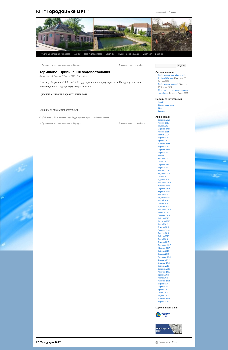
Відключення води (62, 117)
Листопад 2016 (164, 257)
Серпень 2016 (164, 263)
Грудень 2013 (163, 296)
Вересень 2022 (164, 147)
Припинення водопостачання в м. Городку (60, 65)
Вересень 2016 (164, 260)
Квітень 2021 (163, 170)
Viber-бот (147, 54)
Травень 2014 (163, 290)
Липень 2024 (163, 132)
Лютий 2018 (163, 239)
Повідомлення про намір (168, 84)
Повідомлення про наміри (132, 65)
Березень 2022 (164, 158)
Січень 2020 (163, 203)
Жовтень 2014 (164, 281)
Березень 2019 (164, 221)
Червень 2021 (163, 167)
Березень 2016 (164, 269)
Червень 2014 (163, 287)
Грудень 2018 (163, 227)
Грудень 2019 (163, 206)
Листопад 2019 (164, 209)
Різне (160, 108)
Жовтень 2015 (164, 272)
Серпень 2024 (164, 129)
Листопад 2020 (164, 182)
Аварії (160, 102)
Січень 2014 (163, 293)
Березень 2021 (164, 173)
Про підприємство (93, 54)
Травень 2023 (163, 141)
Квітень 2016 (163, 266)
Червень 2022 (163, 152)
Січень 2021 (163, 176)
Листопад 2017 (164, 245)
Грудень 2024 (163, 126)
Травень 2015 (163, 275)
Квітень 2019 (163, 218)
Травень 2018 (163, 233)
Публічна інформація (128, 54)
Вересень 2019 (164, 212)
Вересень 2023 (164, 138)
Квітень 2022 (163, 155)
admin (85, 76)
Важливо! (110, 54)
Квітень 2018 (163, 236)
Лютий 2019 (163, 224)
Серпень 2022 (164, 150)
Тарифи (77, 54)
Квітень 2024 (163, 135)
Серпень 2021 (164, 164)
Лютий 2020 (163, 200)
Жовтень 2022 (164, 144)
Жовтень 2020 (164, 185)
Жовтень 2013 (164, 299)
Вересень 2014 (164, 284)
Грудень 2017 (163, 242)
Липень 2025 (163, 123)
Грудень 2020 (163, 179)
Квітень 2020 (163, 194)
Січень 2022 (163, 161)
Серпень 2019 (164, 215)
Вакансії (159, 54)
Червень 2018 (163, 230)
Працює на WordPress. (168, 342)
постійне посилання (100, 117)
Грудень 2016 (163, 254)
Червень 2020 (163, 191)
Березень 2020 (164, 197)
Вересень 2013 (164, 301)
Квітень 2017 (163, 251)
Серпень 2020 (164, 188)
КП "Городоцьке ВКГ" (62, 11)
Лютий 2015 (163, 278)
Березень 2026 (164, 120)
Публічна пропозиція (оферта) (55, 54)
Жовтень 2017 (164, 248)
